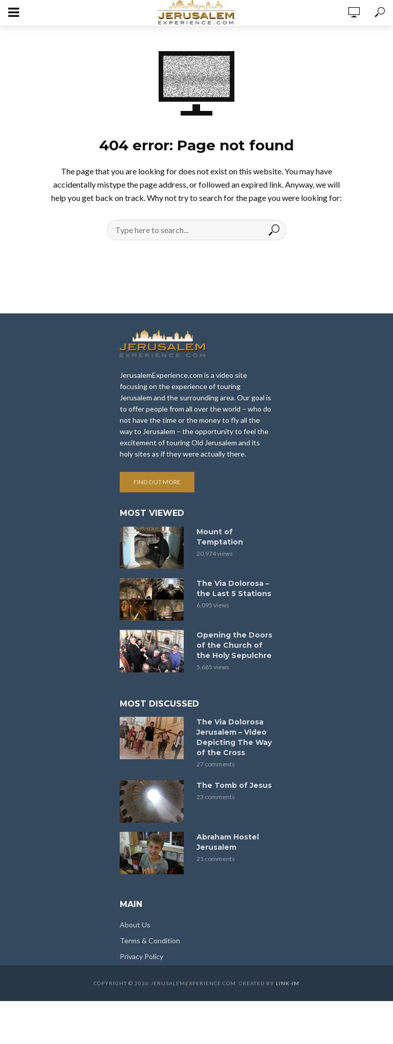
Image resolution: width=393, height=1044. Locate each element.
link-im (287, 983)
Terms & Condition (150, 940)
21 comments (215, 859)
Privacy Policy (141, 956)
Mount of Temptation (219, 537)
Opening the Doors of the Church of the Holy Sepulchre (234, 645)
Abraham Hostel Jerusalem (227, 842)
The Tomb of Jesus (234, 785)
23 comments (215, 797)
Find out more (157, 482)
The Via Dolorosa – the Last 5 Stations (233, 588)
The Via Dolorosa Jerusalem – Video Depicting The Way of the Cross (234, 737)
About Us (135, 924)
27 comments (215, 764)
